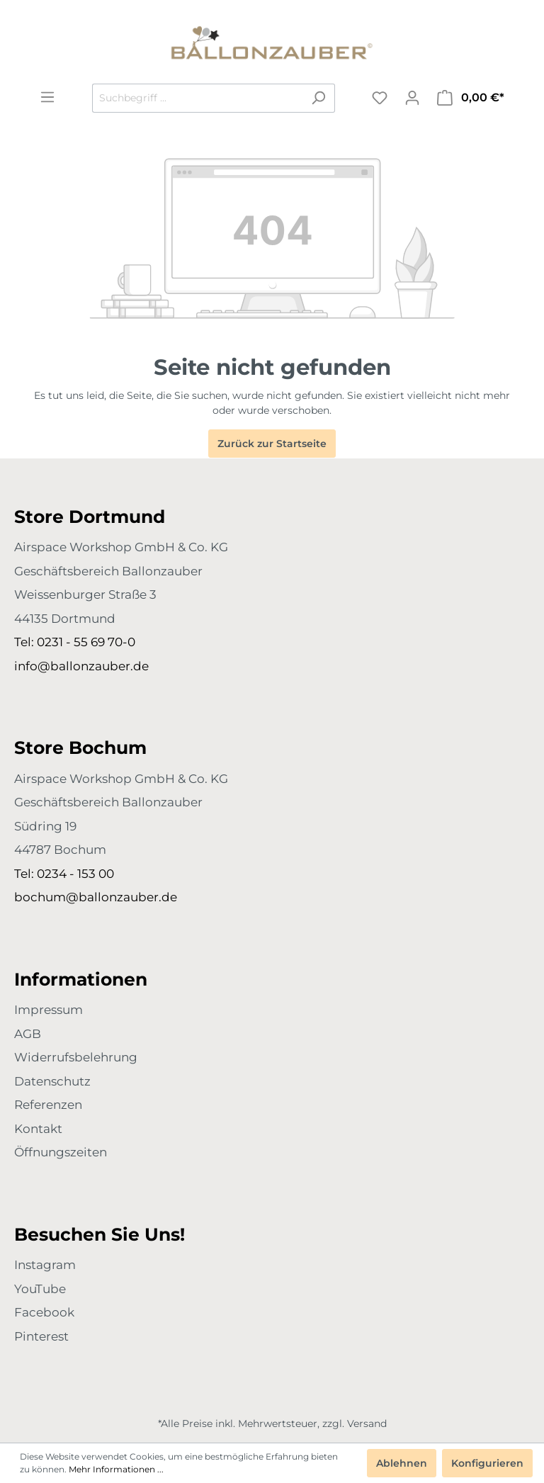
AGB (27, 1034)
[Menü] (47, 97)
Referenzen (48, 1105)
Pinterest (41, 1336)
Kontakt (38, 1129)
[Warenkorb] (471, 97)
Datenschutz (52, 1081)
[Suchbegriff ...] (197, 98)
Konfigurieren (487, 1463)
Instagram (45, 1265)
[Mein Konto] (412, 97)
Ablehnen (401, 1463)
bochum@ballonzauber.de (95, 897)
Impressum (48, 1010)
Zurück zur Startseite (272, 443)
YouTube (40, 1289)
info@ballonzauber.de (81, 666)
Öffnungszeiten (60, 1152)
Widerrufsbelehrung (75, 1057)
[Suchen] (318, 98)
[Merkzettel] (379, 97)
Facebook (44, 1312)
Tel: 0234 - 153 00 (64, 874)
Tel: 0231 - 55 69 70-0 (74, 642)
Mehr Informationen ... (116, 1469)
